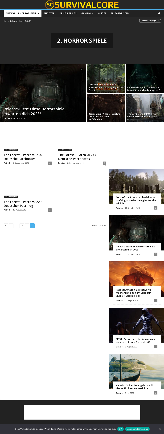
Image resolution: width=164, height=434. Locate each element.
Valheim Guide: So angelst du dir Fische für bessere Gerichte (135, 387)
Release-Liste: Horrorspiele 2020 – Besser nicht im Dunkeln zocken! (144, 89)
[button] (159, 13)
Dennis (119, 347)
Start (5, 21)
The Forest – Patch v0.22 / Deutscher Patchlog (23, 204)
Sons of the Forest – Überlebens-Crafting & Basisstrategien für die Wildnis (136, 200)
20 (27, 225)
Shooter (49, 13)
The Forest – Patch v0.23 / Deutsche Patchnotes (77, 157)
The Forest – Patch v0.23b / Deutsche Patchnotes (24, 157)
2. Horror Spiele (16, 21)
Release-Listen (120, 13)
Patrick (7, 118)
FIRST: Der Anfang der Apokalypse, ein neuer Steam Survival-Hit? (136, 340)
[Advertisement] (136, 145)
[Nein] (160, 429)
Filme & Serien (68, 13)
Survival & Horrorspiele (22, 13)
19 (21, 225)
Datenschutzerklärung (137, 429)
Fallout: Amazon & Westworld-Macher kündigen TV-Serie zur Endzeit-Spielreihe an (134, 292)
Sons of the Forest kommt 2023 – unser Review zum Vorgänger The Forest (106, 87)
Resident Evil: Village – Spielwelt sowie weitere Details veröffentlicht (105, 116)
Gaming (87, 13)
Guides (102, 13)
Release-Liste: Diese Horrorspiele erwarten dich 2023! (34, 111)
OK (120, 429)
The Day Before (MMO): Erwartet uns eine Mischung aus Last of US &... (144, 116)
